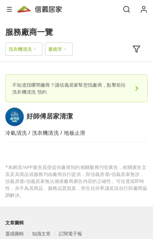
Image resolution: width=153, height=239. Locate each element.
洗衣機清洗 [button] (20, 49)
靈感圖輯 (14, 233)
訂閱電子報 (70, 233)
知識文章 (41, 233)
